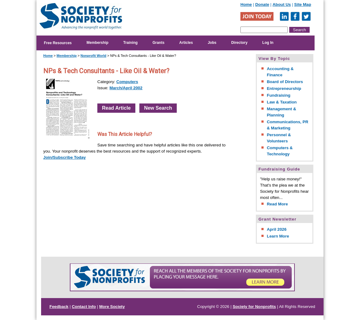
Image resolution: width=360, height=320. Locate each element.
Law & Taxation (282, 102)
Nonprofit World (93, 55)
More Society (112, 306)
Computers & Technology (280, 150)
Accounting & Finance (280, 71)
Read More (277, 204)
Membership (97, 42)
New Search (158, 108)
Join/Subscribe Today (64, 157)
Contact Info (84, 306)
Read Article (116, 108)
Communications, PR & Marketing (287, 125)
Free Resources (58, 43)
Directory (239, 42)
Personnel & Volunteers (279, 138)
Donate (262, 4)
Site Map (302, 4)
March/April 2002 (125, 88)
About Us (282, 4)
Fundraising (278, 95)
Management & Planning (281, 112)
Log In (267, 42)
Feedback (59, 306)
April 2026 (276, 229)
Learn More (278, 236)
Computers (127, 81)
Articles (186, 42)
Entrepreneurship (284, 88)
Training (130, 42)
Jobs (212, 42)
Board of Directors (285, 81)
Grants (158, 42)
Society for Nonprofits (254, 306)
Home (246, 4)
